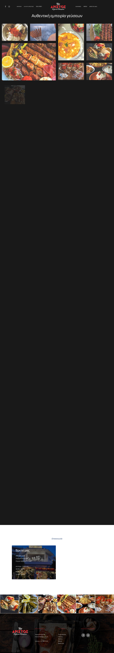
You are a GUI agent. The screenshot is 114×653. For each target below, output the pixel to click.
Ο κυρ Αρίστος (62, 634)
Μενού (60, 641)
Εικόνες (60, 638)
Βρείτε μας (61, 643)
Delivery (60, 636)
